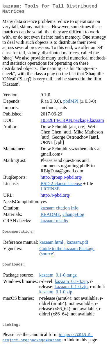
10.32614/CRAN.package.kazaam (72, 122)
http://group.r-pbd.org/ (61, 179)
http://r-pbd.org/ (55, 197)
